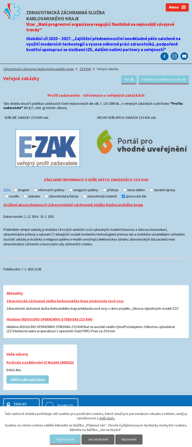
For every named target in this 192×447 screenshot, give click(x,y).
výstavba (34, 196)
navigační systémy (85, 190)
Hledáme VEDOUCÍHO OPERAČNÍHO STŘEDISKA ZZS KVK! (49, 319)
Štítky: (7, 190)
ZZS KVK (85, 69)
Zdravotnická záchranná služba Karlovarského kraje (38, 69)
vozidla (14, 196)
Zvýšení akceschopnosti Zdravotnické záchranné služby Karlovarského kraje (73, 204)
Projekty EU (65, 405)
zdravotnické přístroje (63, 196)
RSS (129, 79)
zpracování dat (136, 196)
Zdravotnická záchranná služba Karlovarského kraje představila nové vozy (65, 301)
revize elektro (136, 190)
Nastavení (129, 439)
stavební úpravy (164, 190)
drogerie (23, 190)
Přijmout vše (65, 439)
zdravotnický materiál (102, 196)
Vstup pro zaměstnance (23, 405)
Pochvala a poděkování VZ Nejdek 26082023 (40, 362)
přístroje (112, 190)
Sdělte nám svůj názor (27, 379)
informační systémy (51, 190)
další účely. (107, 418)
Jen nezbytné (98, 439)
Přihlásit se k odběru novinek (164, 79)
